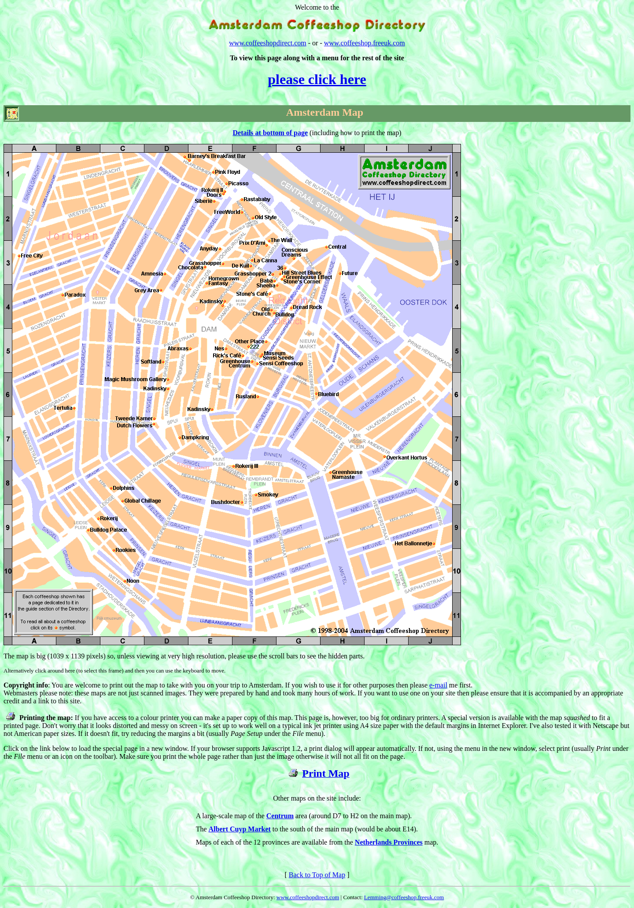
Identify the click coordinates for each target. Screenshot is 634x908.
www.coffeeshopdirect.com (267, 43)
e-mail (438, 685)
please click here (317, 79)
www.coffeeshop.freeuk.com (364, 43)
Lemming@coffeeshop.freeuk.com (404, 897)
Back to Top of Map (317, 875)
